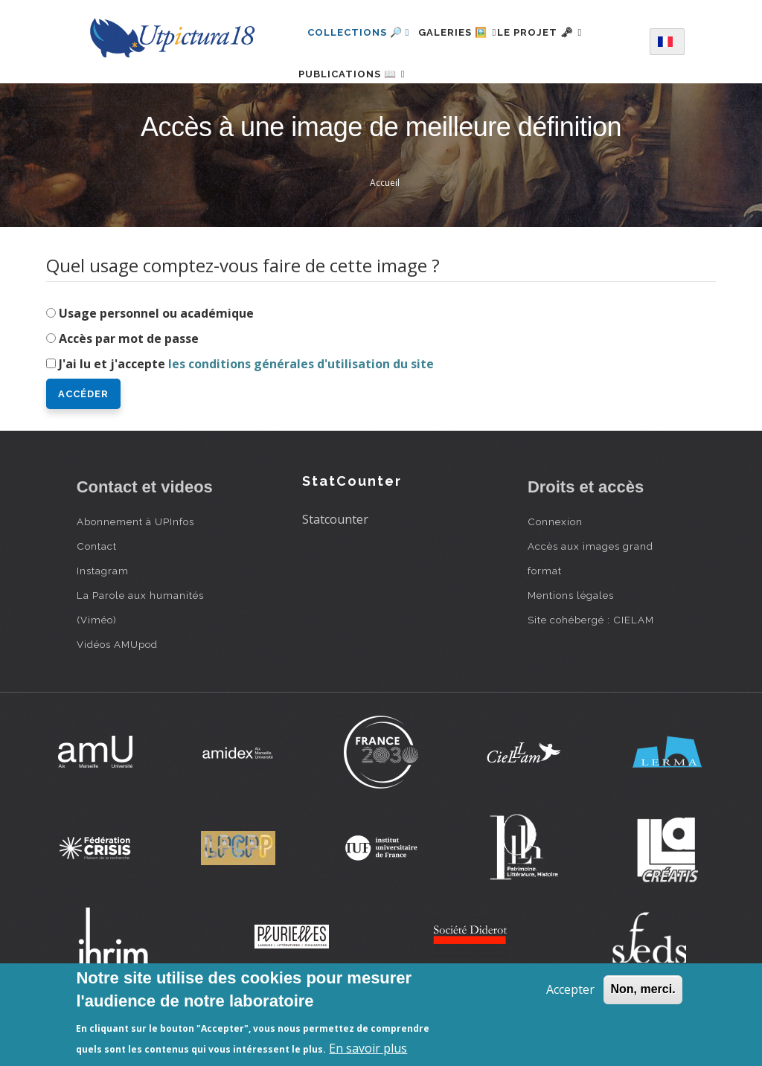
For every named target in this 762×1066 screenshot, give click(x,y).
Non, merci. (642, 989)
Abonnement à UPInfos (135, 568)
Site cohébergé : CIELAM (591, 666)
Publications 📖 (360, 97)
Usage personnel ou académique (156, 360)
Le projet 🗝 (566, 32)
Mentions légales (571, 642)
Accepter (570, 989)
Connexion (555, 568)
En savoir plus (368, 1048)
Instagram (103, 617)
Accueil (385, 229)
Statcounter (335, 566)
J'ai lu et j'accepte (246, 410)
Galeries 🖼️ (466, 32)
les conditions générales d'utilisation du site (301, 410)
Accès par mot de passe (129, 385)
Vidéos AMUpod (117, 691)
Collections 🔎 (358, 32)
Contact (97, 593)
